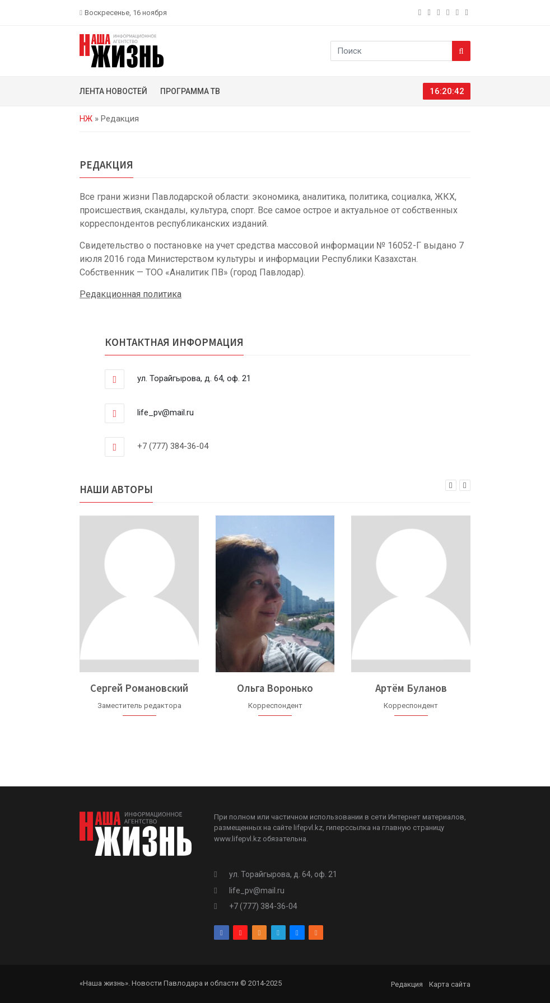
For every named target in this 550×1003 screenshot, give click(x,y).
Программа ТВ (190, 91)
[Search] (461, 51)
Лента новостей (113, 91)
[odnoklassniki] (439, 12)
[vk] (458, 12)
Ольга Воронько (275, 688)
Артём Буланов (411, 688)
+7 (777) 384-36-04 (172, 446)
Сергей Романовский (139, 688)
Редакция (407, 984)
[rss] (467, 12)
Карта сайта (449, 984)
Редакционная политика (130, 294)
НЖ (86, 119)
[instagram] (430, 12)
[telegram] (448, 12)
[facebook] (420, 12)
